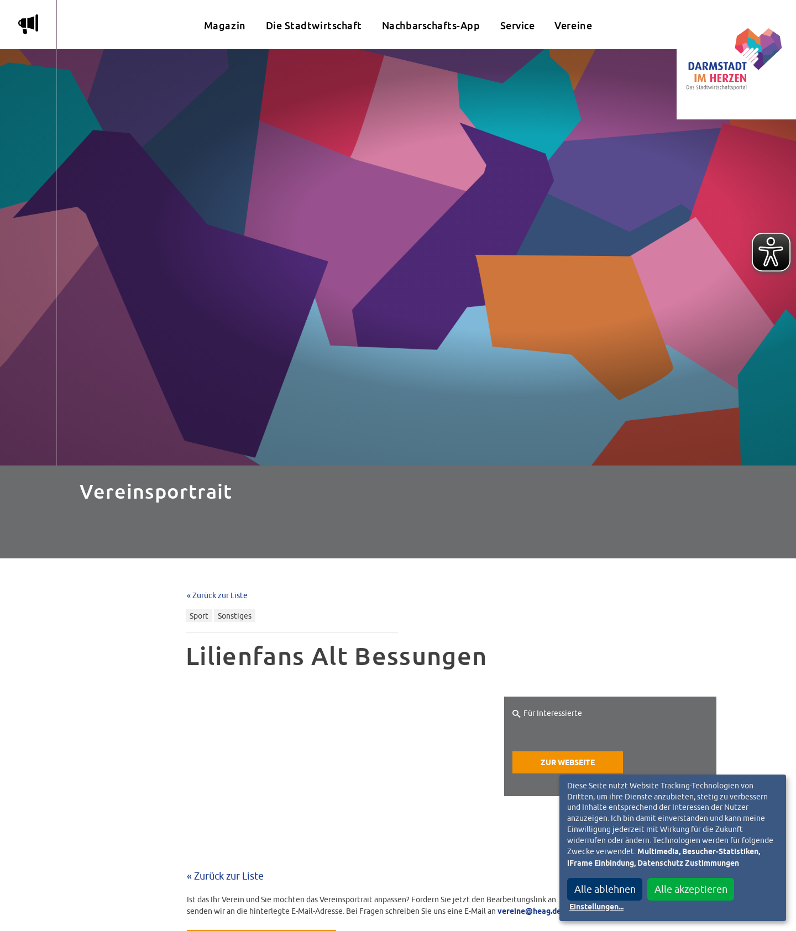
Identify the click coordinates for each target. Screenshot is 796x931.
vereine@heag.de (529, 911)
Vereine (573, 25)
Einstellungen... (596, 907)
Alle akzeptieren (690, 889)
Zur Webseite (568, 762)
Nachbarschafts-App (431, 25)
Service (517, 25)
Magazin (225, 25)
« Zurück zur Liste (217, 595)
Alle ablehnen (605, 889)
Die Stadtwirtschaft (314, 25)
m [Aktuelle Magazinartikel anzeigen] (28, 24)
